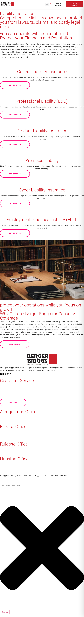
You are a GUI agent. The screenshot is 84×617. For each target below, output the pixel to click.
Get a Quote (77, 4)
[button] (47, 4)
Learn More (19, 344)
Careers (17, 402)
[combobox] (12, 485)
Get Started (19, 85)
